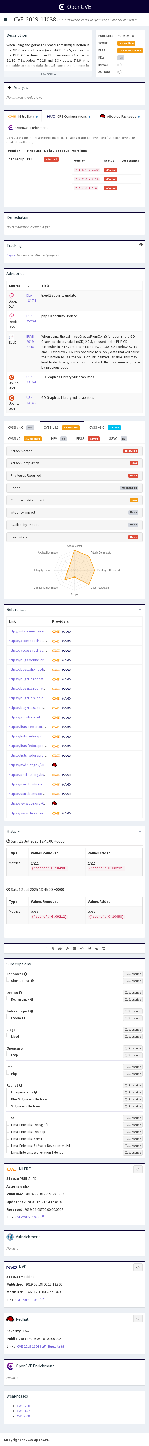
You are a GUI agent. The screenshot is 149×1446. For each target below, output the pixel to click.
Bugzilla (56, 1346)
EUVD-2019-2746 (30, 341)
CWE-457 (23, 1411)
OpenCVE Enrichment (28, 127)
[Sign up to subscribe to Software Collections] (133, 1106)
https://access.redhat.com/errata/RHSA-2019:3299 (48, 650)
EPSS (88, 438)
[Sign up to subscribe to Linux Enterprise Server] (133, 1139)
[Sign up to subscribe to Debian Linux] (133, 999)
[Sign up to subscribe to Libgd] (133, 1030)
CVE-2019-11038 (35, 19)
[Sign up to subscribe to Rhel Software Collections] (133, 1099)
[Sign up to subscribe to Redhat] (133, 1085)
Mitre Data (23, 116)
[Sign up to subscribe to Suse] (133, 1118)
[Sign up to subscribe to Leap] (133, 1055)
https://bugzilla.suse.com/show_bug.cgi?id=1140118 (49, 698)
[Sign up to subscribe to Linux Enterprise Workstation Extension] (133, 1153)
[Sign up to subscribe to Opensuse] (133, 1048)
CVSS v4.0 (21, 427)
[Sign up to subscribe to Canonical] (133, 974)
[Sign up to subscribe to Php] (133, 1067)
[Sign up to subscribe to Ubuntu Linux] (133, 981)
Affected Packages (120, 116)
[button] (5, 19)
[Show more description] (48, 74)
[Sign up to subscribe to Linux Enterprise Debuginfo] (133, 1125)
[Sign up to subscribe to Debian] (133, 992)
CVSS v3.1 (62, 427)
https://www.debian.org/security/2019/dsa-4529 (46, 813)
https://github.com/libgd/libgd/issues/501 (41, 717)
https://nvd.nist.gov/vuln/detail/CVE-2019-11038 (45, 764)
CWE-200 (23, 1405)
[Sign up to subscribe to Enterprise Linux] (133, 1092)
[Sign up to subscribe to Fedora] (133, 1018)
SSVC (118, 438)
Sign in (11, 255)
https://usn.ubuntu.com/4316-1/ (33, 784)
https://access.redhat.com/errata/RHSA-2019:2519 (48, 640)
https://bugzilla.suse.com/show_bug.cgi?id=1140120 (49, 707)
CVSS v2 (25, 438)
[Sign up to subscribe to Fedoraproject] (133, 1011)
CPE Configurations (68, 116)
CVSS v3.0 (105, 427)
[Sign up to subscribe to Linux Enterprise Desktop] (133, 1132)
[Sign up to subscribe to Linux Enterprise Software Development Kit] (133, 1146)
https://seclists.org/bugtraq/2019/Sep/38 (41, 774)
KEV (59, 438)
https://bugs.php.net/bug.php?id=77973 (39, 669)
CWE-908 (23, 1416)
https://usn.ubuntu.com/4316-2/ (33, 793)
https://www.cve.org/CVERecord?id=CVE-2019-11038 (49, 803)
